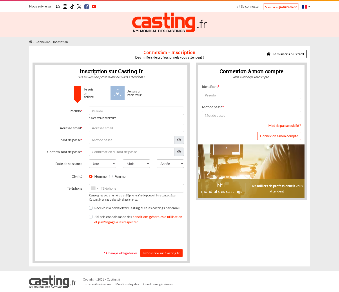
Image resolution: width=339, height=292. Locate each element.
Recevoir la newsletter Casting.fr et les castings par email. (137, 207)
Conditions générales (158, 284)
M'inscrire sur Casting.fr (161, 252)
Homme (100, 176)
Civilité (77, 176)
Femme (119, 176)
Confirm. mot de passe (64, 151)
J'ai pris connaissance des (138, 219)
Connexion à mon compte (279, 135)
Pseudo (75, 110)
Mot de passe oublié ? (284, 125)
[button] (306, 7)
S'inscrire (281, 7)
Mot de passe (70, 139)
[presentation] (150, 236)
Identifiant (210, 86)
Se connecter (249, 6)
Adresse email (70, 127)
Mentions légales (127, 284)
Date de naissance (68, 163)
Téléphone (74, 188)
